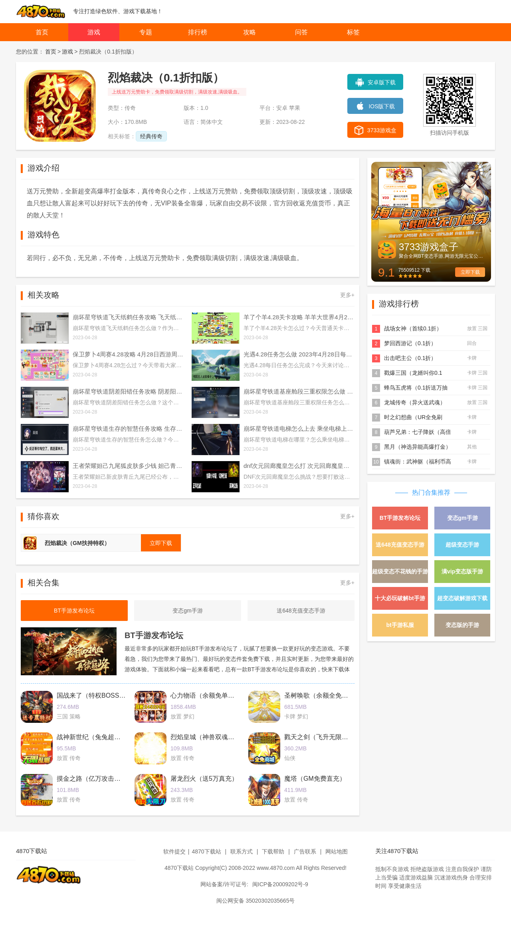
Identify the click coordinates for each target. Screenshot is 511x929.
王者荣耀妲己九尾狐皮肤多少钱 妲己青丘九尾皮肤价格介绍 (128, 465)
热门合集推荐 (431, 492)
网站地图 (336, 851)
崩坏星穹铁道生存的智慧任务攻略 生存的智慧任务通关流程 (128, 428)
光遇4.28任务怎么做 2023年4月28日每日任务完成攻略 (299, 354)
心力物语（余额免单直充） (208, 695)
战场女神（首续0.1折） (413, 328)
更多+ (347, 295)
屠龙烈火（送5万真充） (204, 778)
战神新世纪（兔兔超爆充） (95, 737)
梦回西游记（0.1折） (410, 343)
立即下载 (470, 272)
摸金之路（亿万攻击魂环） (95, 778)
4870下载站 (206, 851)
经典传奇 (151, 136)
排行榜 (197, 32)
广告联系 (305, 851)
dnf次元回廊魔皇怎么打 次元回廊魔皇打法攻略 (299, 465)
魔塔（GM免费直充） (315, 778)
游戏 (93, 32)
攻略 (249, 32)
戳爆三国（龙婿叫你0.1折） (413, 373)
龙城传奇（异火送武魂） (415, 402)
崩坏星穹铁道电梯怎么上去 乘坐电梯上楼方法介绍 (299, 428)
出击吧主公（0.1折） (410, 358)
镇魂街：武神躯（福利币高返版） (417, 462)
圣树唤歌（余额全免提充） (322, 695)
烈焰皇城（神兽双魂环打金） (212, 737)
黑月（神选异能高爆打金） (417, 447)
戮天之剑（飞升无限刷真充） (325, 737)
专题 (145, 32)
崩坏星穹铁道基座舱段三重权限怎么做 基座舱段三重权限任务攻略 (299, 391)
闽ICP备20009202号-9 (280, 884)
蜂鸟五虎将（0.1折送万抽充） (416, 388)
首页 (42, 32)
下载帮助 (273, 851)
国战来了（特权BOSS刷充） (97, 695)
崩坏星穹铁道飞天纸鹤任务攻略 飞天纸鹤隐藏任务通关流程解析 (128, 317)
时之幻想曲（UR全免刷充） (413, 418)
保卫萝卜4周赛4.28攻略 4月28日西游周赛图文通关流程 (128, 354)
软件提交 (174, 851)
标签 (353, 32)
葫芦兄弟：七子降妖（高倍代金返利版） (417, 432)
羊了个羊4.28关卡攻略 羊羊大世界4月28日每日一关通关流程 (299, 317)
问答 (301, 32)
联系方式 (241, 851)
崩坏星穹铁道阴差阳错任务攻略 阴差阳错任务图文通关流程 (128, 391)
